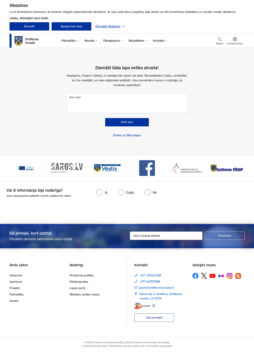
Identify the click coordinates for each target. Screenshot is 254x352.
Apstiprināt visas (71, 26)
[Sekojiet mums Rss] (238, 276)
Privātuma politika (81, 275)
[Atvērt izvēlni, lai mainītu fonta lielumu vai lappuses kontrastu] (235, 41)
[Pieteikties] (225, 236)
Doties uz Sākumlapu (127, 135)
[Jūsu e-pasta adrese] (166, 236)
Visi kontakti (154, 317)
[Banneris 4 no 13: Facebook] (147, 168)
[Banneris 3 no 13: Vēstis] (107, 168)
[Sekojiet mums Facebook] (195, 276)
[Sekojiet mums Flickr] (221, 275)
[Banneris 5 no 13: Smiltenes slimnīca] (187, 168)
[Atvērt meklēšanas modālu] (219, 41)
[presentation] (134, 209)
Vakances (16, 275)
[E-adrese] (142, 306)
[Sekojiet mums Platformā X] (204, 276)
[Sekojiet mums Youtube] (213, 275)
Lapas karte (77, 288)
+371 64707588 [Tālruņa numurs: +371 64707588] (149, 281)
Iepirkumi (16, 282)
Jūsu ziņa (74, 97)
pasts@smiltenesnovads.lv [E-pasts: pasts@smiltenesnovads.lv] (156, 287)
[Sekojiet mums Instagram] (230, 276)
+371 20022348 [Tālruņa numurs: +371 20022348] (150, 275)
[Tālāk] (235, 168)
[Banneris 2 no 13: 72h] (67, 168)
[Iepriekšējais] (19, 168)
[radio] (101, 192)
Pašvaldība (17, 294)
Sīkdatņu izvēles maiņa (85, 294)
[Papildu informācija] (153, 305)
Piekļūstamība (79, 282)
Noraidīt (29, 26)
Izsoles (14, 301)
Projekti (15, 288)
